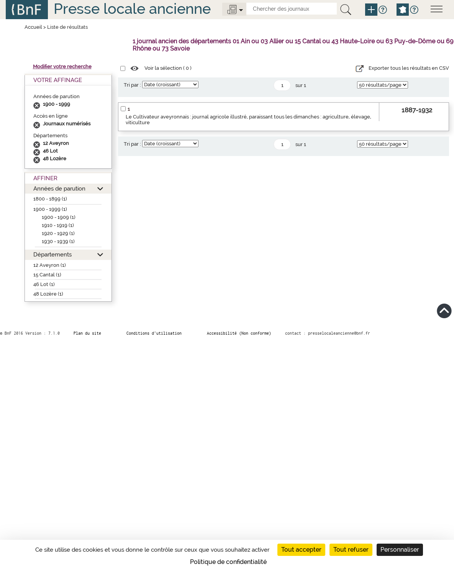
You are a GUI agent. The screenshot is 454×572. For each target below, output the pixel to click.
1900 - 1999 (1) (50, 209)
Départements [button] (52, 254)
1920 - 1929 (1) (58, 233)
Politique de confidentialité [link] (228, 561)
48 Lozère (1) (48, 294)
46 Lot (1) (44, 284)
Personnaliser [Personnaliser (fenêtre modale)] (399, 549)
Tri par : (132, 85)
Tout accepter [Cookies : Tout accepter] (301, 549)
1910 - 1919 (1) (58, 225)
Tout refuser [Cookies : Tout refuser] (351, 549)
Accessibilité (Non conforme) (239, 333)
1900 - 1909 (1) (58, 217)
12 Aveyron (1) (49, 265)
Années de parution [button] (59, 188)
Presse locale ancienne (132, 8)
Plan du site (87, 333)
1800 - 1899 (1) (50, 199)
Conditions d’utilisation (154, 333)
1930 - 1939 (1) (58, 241)
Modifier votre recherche (62, 66)
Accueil (33, 27)
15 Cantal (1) (47, 275)
